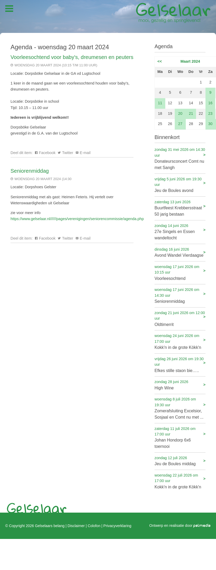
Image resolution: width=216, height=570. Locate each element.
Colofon (94, 525)
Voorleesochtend (180, 272)
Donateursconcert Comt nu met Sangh (180, 158)
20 (180, 113)
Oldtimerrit (180, 318)
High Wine (180, 384)
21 (191, 113)
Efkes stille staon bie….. (180, 364)
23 (210, 113)
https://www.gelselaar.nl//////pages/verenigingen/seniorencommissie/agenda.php (77, 219)
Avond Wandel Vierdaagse (180, 252)
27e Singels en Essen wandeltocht (180, 231)
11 (160, 103)
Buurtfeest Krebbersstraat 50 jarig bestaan (180, 207)
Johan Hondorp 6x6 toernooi (180, 437)
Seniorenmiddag (30, 171)
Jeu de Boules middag (180, 460)
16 (210, 103)
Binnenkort (167, 137)
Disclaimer (76, 525)
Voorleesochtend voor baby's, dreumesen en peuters (72, 57)
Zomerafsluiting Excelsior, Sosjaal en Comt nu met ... (180, 407)
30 (210, 124)
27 (180, 124)
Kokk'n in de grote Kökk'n (180, 341)
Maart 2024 (190, 61)
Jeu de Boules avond (180, 184)
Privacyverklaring (117, 525)
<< (159, 61)
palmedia (202, 525)
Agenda (164, 46)
